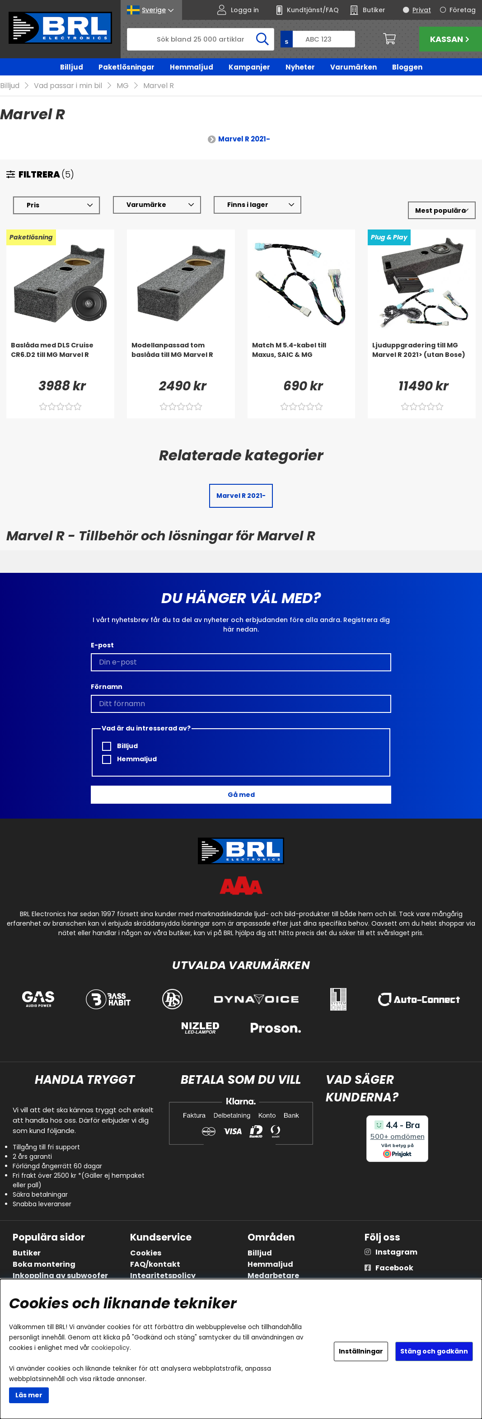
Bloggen (407, 67)
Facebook (394, 1268)
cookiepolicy (110, 1348)
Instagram (396, 1252)
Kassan (451, 39)
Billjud (71, 67)
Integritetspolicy (163, 1275)
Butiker (27, 1253)
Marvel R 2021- (244, 139)
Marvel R (158, 86)
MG (123, 86)
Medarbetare (273, 1275)
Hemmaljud (191, 67)
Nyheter (300, 67)
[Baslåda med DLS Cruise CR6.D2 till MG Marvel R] (60, 359)
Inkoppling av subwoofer (60, 1275)
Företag (462, 9)
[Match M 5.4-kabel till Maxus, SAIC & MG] (302, 359)
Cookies (145, 1253)
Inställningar (361, 1351)
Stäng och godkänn (434, 1351)
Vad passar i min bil (68, 86)
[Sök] (200, 39)
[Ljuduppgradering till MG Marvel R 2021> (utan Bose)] (422, 359)
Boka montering (44, 1264)
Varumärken (353, 67)
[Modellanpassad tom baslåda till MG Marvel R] (181, 359)
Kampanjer (249, 67)
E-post (102, 645)
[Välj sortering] (441, 211)
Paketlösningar (126, 67)
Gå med (241, 794)
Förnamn (106, 687)
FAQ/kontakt (155, 1264)
